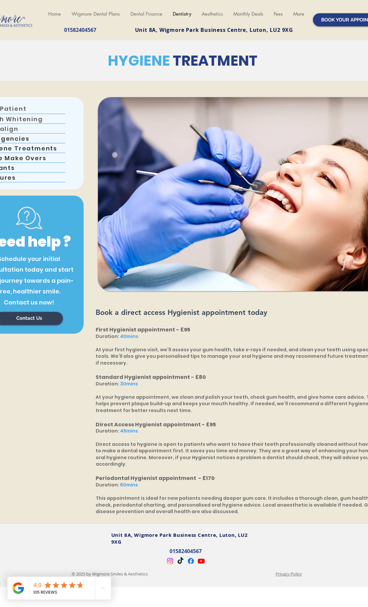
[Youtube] (201, 561)
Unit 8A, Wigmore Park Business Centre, (192, 29)
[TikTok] (180, 561)
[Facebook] (191, 561)
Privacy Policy (289, 574)
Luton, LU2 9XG (271, 29)
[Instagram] (170, 561)
